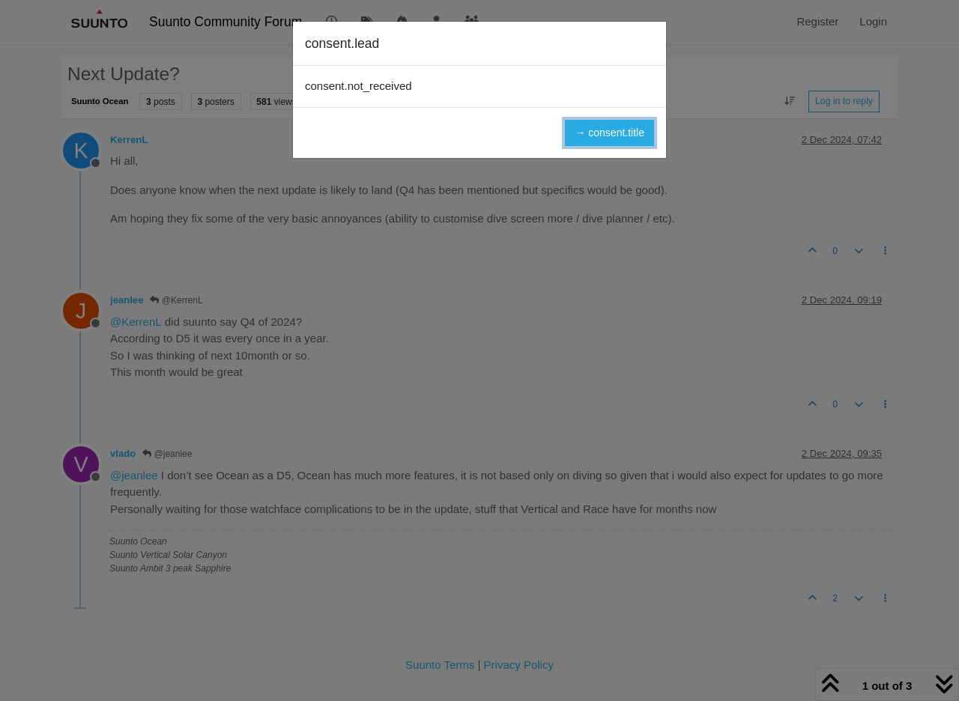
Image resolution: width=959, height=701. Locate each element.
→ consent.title (609, 133)
